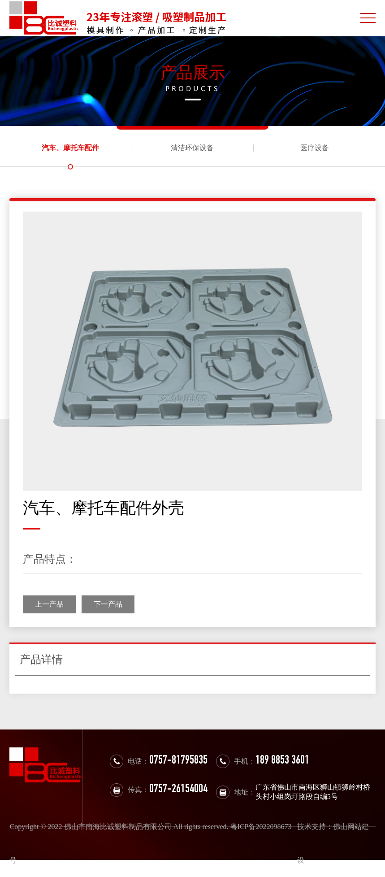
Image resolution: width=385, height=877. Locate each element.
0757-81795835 (178, 761)
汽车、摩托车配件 (70, 148)
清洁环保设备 (192, 148)
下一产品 (108, 604)
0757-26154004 (178, 790)
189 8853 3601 (282, 761)
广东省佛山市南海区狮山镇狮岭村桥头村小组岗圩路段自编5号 (312, 791)
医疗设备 (314, 148)
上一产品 (49, 604)
